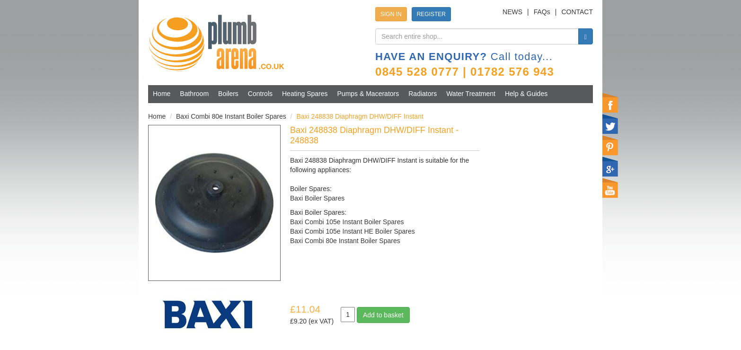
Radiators (422, 93)
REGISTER (431, 14)
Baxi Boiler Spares (317, 198)
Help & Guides (526, 93)
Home (161, 93)
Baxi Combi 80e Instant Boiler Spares (231, 116)
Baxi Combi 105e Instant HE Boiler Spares (352, 231)
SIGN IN (391, 14)
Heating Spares (305, 93)
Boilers (228, 93)
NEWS (512, 12)
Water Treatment (470, 93)
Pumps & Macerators (368, 93)
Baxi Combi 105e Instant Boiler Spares (347, 222)
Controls (260, 93)
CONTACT (577, 12)
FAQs (542, 12)
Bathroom (194, 93)
